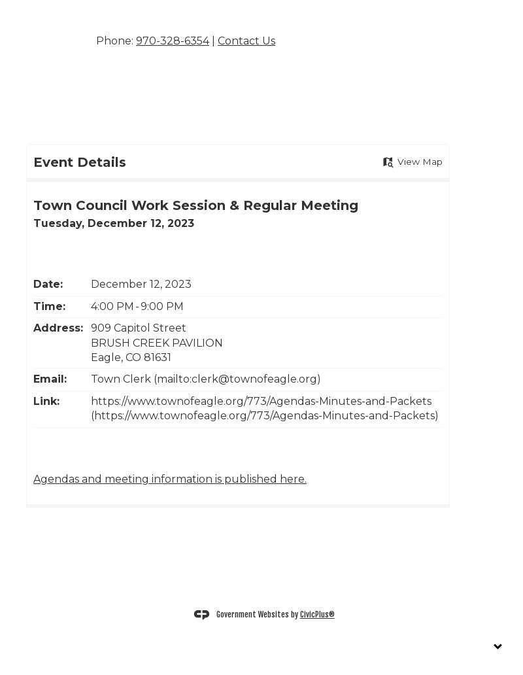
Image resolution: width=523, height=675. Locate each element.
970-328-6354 (172, 41)
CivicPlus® (317, 614)
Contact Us (246, 41)
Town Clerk (122, 379)
